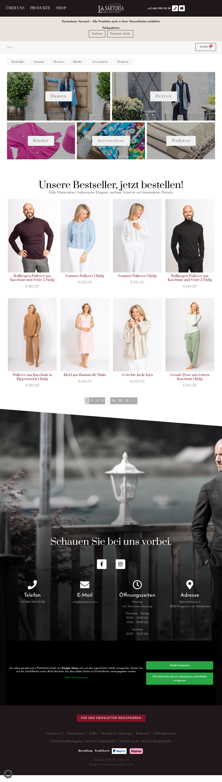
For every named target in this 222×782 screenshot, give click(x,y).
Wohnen (181, 147)
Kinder (41, 147)
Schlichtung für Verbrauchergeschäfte (145, 748)
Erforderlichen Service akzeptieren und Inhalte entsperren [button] (180, 685)
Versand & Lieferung (115, 740)
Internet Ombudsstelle (100, 748)
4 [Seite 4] (102, 407)
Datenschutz (75, 740)
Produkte (40, 8)
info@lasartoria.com (84, 608)
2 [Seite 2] (92, 407)
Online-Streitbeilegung (66, 748)
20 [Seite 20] (120, 407)
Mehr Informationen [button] (76, 684)
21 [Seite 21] (127, 407)
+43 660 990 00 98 (32, 608)
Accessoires (111, 147)
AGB (92, 740)
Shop (61, 8)
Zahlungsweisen (164, 740)
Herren (163, 99)
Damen (59, 99)
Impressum (54, 740)
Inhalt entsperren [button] (179, 672)
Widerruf (142, 740)
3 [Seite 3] (97, 407)
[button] (8, 774)
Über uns (15, 8)
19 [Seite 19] (113, 407)
